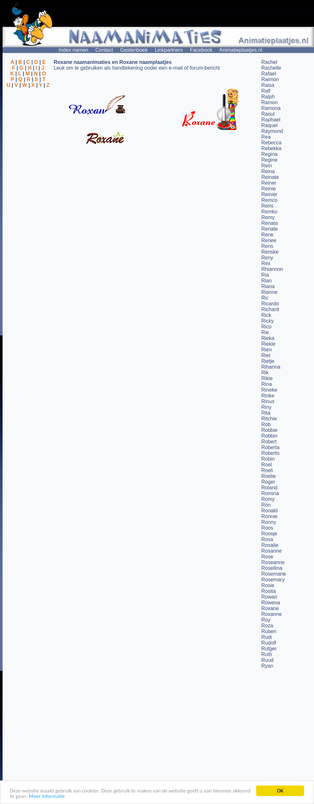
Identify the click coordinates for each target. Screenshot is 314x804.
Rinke (267, 395)
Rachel (269, 62)
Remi (267, 206)
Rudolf (268, 643)
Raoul (268, 114)
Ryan (267, 666)
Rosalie (269, 545)
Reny (267, 257)
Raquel (269, 125)
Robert (269, 441)
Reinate (270, 177)
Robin (268, 459)
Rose (267, 556)
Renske (270, 252)
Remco (269, 200)
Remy (268, 217)
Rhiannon (272, 269)
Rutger (269, 648)
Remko (269, 211)
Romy (268, 499)
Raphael (270, 119)
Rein (266, 165)
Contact (104, 50)
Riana (268, 286)
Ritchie (269, 418)
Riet (265, 355)
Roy (265, 620)
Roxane (270, 608)
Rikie (267, 378)
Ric (265, 298)
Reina (268, 171)
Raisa (267, 85)
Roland (269, 487)
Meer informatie (47, 796)
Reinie (268, 188)
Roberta (270, 447)
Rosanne (271, 551)
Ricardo (270, 303)
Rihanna (270, 367)
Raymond (272, 131)
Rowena (270, 602)
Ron (266, 505)
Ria (265, 275)
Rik (265, 372)
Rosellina (271, 568)
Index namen (73, 50)
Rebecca (271, 142)
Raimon (270, 79)
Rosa (267, 539)
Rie (265, 332)
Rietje (267, 361)
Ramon (269, 102)
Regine (269, 160)
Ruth (266, 654)
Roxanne (271, 614)
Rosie (267, 585)
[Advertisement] (28, 119)
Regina (269, 154)
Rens (267, 246)
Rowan (269, 597)
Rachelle (271, 68)
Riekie (268, 344)
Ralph (268, 96)
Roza (267, 625)
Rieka (267, 338)
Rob (266, 424)
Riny (266, 407)
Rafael (268, 73)
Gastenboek (134, 50)
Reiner (268, 183)
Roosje (269, 533)
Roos (267, 528)
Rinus (267, 401)
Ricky (267, 321)
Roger (268, 482)
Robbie (269, 430)
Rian (266, 280)
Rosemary (273, 579)
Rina (266, 384)
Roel (266, 464)
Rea (266, 137)
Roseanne (273, 562)
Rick (266, 315)
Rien (266, 349)
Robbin (269, 436)
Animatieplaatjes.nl (240, 50)
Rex (265, 263)
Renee (268, 240)
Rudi (266, 637)
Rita (265, 413)
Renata (269, 223)
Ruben (268, 631)
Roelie (268, 476)
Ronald (269, 510)
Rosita (268, 591)
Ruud (267, 660)
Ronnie (269, 516)
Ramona (270, 108)
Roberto (270, 453)
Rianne (269, 292)
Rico (266, 326)
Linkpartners (169, 50)
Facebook (201, 50)
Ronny (268, 522)
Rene (267, 234)
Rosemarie (273, 574)
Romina (270, 493)
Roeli (267, 470)
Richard (270, 309)
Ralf (265, 91)
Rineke (269, 390)
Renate (269, 229)
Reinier (269, 194)
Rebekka (271, 148)
